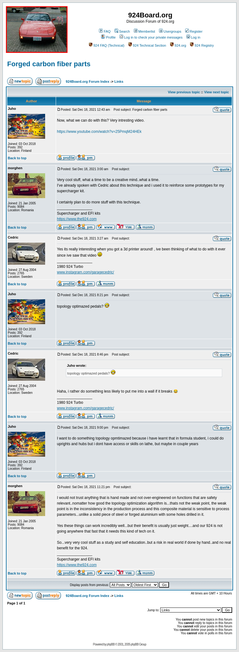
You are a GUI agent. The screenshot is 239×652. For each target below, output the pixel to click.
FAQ (104, 31)
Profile (108, 37)
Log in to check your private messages (151, 37)
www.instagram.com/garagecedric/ (85, 272)
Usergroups (170, 31)
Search (122, 31)
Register (194, 31)
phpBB (111, 644)
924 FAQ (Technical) (106, 45)
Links (119, 81)
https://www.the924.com (76, 219)
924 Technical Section (147, 45)
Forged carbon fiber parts (49, 64)
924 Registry (202, 45)
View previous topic (184, 92)
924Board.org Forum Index (87, 81)
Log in (193, 37)
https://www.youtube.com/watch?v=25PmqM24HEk (99, 131)
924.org (178, 45)
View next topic (216, 92)
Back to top (17, 158)
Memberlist (144, 31)
